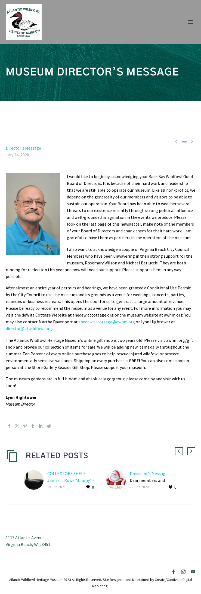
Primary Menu (190, 22)
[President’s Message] (118, 480)
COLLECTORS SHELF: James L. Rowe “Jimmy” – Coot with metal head (71, 480)
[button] (179, 451)
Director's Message (23, 148)
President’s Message (149, 473)
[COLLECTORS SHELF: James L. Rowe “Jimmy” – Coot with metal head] (35, 480)
